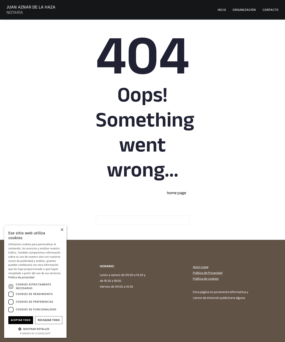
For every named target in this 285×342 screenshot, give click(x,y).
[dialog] (35, 281)
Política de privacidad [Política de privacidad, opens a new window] (21, 277)
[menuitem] (223, 10)
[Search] (142, 220)
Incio (222, 9)
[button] (181, 220)
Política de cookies (206, 278)
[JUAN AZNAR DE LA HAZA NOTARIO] (31, 10)
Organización (244, 9)
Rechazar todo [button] (49, 320)
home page (176, 192)
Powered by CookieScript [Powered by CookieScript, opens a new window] (35, 333)
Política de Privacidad (207, 273)
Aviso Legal (200, 267)
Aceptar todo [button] (21, 320)
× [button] (61, 229)
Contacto (270, 9)
